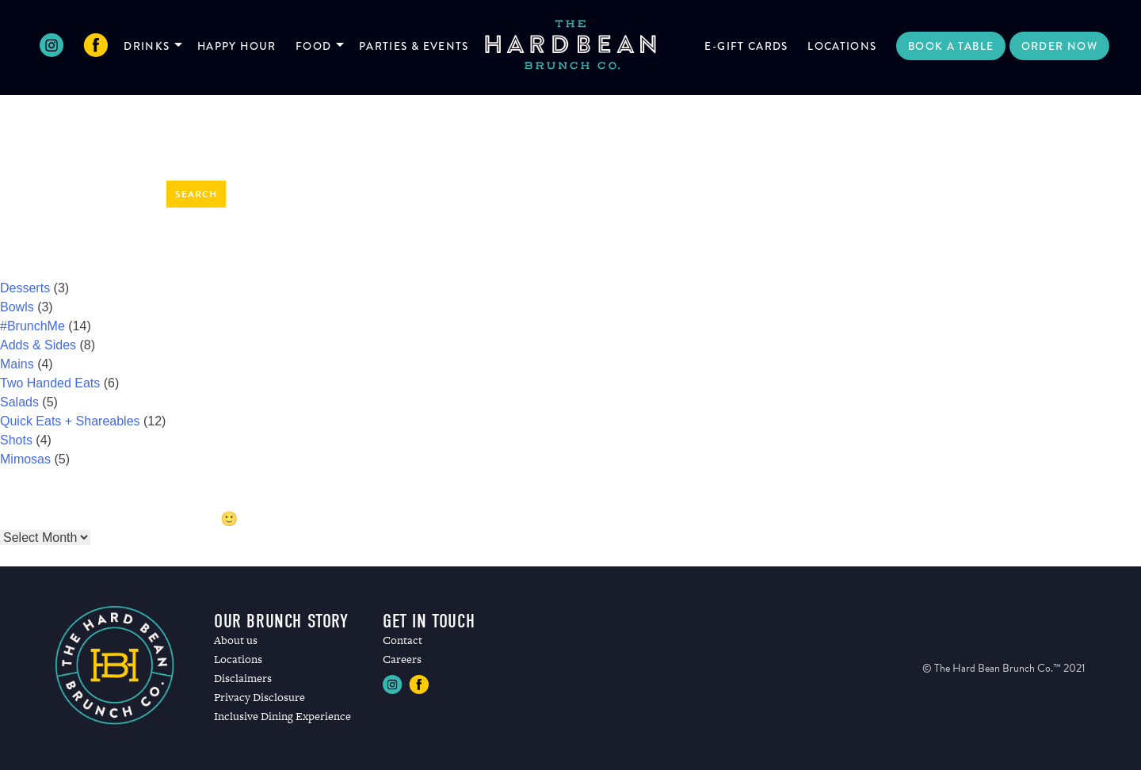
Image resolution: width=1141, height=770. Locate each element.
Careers (402, 659)
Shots (16, 440)
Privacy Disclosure (259, 697)
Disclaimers (243, 678)
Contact (402, 640)
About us (236, 640)
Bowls (17, 307)
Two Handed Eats (50, 383)
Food (313, 46)
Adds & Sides (38, 345)
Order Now (1059, 46)
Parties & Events (414, 46)
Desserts (25, 288)
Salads (19, 402)
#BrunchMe (32, 326)
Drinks (147, 46)
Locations (841, 46)
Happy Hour (237, 46)
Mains (17, 364)
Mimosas (25, 459)
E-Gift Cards (746, 46)
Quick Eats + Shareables (70, 421)
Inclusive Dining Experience (282, 716)
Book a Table (951, 46)
